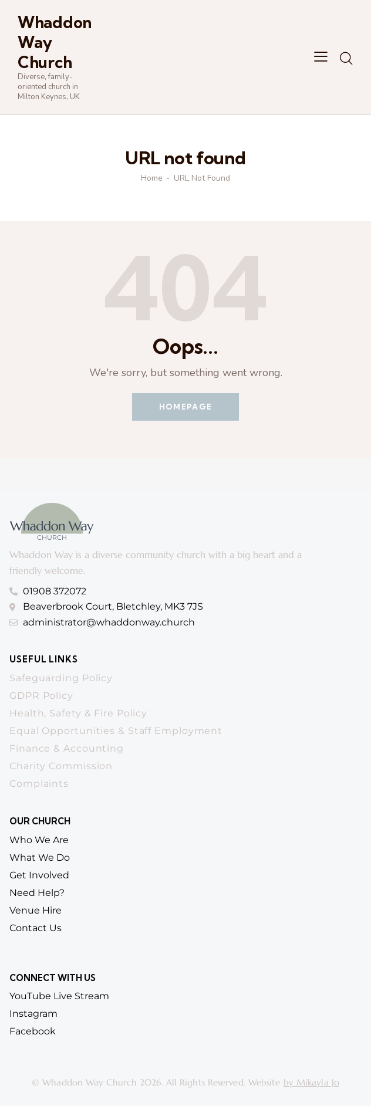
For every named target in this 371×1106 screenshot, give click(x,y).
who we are (39, 839)
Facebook (32, 1031)
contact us (35, 927)
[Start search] (346, 58)
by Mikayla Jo (311, 1082)
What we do (39, 857)
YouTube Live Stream (59, 996)
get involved (39, 875)
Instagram (33, 1013)
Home (152, 178)
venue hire (35, 910)
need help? (37, 892)
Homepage (185, 406)
